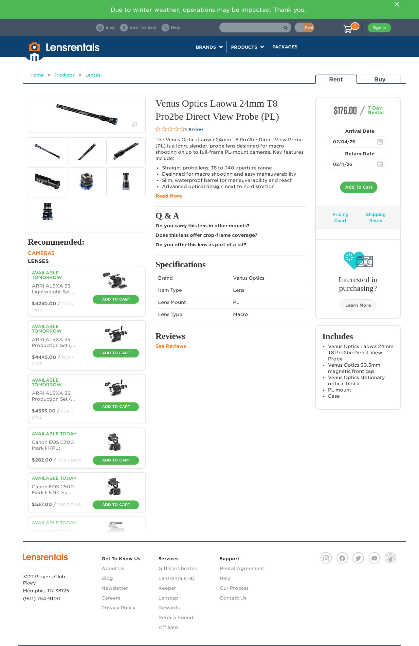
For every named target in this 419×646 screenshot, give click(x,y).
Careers (110, 598)
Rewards (169, 607)
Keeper (167, 588)
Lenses (92, 75)
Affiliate (168, 627)
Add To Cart (359, 187)
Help (225, 578)
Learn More (358, 305)
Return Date (359, 153)
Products (64, 75)
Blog (107, 578)
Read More (168, 196)
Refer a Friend (175, 617)
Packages (285, 46)
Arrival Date (359, 131)
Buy (380, 79)
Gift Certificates (177, 568)
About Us (112, 568)
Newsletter (114, 588)
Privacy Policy (118, 607)
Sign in (379, 27)
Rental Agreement (242, 568)
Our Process (234, 588)
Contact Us (233, 598)
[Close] (397, 4)
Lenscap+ (169, 598)
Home (37, 75)
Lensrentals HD (176, 578)
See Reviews (170, 346)
